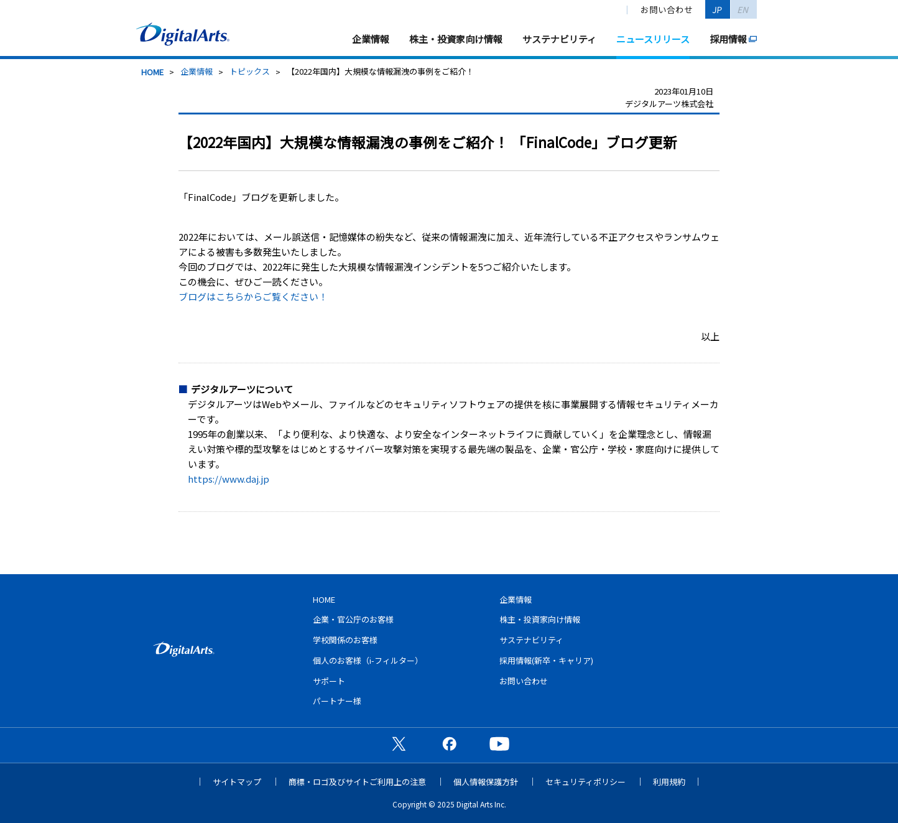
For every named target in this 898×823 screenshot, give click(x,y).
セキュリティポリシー (585, 782)
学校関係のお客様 (345, 640)
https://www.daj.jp (228, 478)
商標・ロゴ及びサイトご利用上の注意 (357, 782)
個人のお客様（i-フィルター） (368, 660)
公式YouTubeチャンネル (499, 743)
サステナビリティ (559, 38)
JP (717, 9)
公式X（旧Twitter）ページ (398, 743)
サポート (329, 681)
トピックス (249, 71)
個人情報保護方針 (485, 782)
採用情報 (728, 38)
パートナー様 (337, 701)
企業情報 (370, 38)
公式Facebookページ (449, 743)
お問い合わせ (667, 9)
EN (743, 9)
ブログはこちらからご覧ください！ (253, 296)
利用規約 (669, 782)
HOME (152, 72)
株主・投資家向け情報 (455, 38)
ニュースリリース (653, 38)
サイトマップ (237, 782)
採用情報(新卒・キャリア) (546, 660)
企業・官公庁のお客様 (353, 619)
